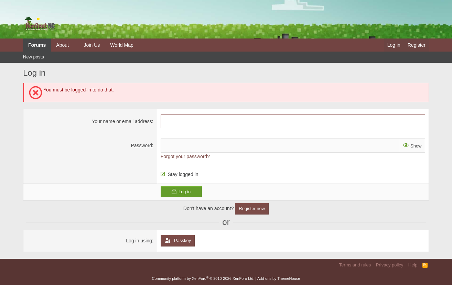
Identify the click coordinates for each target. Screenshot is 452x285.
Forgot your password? (185, 156)
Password (141, 145)
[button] (74, 45)
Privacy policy (389, 264)
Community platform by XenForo (203, 278)
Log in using (139, 240)
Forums (37, 45)
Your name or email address (122, 121)
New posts (33, 56)
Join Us (92, 45)
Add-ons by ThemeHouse (278, 278)
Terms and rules (355, 264)
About (62, 45)
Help (413, 264)
